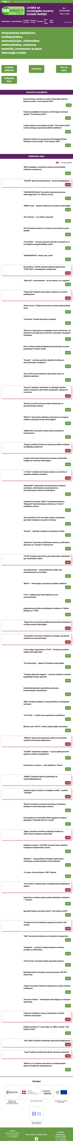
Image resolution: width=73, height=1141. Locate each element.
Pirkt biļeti (51, 21)
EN (71, 22)
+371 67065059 (60, 1127)
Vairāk (69, 94)
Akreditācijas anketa (12, 1132)
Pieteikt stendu (33, 21)
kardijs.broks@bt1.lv (60, 1131)
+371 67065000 (12, 1126)
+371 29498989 (60, 1129)
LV (65, 22)
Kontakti (40, 22)
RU (68, 22)
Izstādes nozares (26, 21)
